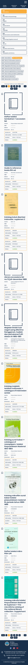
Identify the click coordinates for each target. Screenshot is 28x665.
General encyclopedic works (10, 63)
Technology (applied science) (14, 38)
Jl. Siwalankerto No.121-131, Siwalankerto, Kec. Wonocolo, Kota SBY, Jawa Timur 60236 (15, 652)
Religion (14, 20)
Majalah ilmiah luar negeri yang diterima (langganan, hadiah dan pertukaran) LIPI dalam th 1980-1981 (13, 332)
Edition (6, 127)
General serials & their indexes (11, 68)
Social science (14, 25)
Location (7, 137)
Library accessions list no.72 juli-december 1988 (15, 278)
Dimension (7, 129)
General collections (8, 76)
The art (14, 43)
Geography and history (14, 52)
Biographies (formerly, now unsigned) (13, 66)
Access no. (7, 132)
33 (25, 86)
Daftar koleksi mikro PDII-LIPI (13, 552)
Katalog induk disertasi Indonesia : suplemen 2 (14, 218)
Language (14, 29)
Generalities (14, 11)
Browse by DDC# (23, 6)
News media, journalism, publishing (12, 74)
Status (6, 140)
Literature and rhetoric (14, 48)
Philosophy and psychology (14, 16)
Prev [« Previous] (3, 86)
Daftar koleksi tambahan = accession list (14, 118)
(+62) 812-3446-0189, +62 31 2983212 (15, 655)
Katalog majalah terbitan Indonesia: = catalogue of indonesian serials (15, 389)
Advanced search (14, 6)
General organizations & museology (12, 71)
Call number (8, 135)
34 (11, 88)
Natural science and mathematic (14, 34)
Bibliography (17, 58)
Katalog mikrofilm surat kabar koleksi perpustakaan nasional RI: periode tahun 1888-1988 (15, 500)
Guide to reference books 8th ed (12, 169)
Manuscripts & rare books (10, 79)
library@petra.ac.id (15, 657)
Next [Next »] (15, 88)
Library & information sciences (11, 60)
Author (6, 123)
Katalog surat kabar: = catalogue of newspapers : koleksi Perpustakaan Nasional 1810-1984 (15, 444)
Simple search (4, 6)
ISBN (5, 125)
